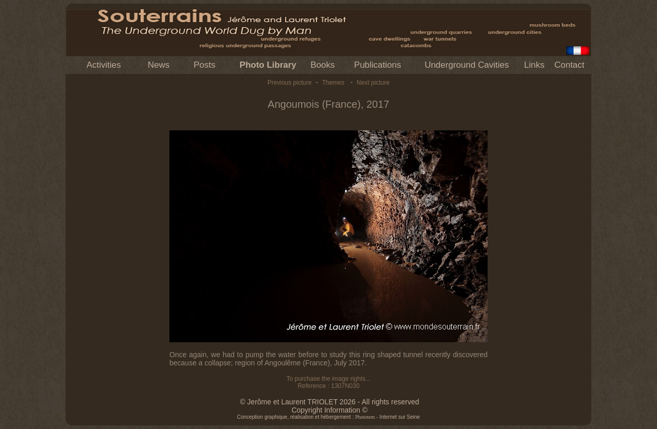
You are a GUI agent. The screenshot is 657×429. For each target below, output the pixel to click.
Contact (569, 65)
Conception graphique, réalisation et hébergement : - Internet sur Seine (328, 417)
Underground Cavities (466, 65)
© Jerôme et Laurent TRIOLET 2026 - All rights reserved (329, 402)
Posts (205, 65)
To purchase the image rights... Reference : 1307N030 (328, 382)
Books (323, 65)
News (159, 65)
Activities (103, 65)
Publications (377, 65)
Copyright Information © (330, 410)
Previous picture (289, 82)
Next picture (373, 82)
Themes (333, 82)
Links (534, 65)
